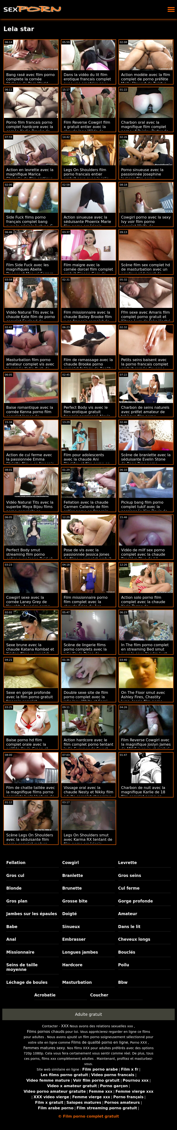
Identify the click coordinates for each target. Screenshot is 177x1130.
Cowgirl (70, 862)
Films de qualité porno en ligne (99, 1042)
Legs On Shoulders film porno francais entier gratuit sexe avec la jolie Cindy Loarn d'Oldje (86, 176)
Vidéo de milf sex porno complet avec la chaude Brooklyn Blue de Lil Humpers (143, 556)
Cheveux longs (134, 939)
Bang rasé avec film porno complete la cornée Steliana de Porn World (30, 79)
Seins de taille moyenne (22, 967)
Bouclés (126, 952)
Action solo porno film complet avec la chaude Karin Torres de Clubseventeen (143, 604)
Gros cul (15, 875)
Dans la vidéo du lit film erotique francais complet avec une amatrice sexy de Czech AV (87, 81)
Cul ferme (129, 888)
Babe (11, 926)
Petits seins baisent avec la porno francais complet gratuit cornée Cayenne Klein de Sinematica (144, 366)
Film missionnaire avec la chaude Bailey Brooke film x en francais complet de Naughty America (88, 319)
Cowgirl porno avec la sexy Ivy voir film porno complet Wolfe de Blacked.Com (146, 224)
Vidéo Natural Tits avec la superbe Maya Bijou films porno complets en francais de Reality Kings (29, 509)
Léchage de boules (26, 982)
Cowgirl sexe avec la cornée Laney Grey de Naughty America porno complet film (28, 604)
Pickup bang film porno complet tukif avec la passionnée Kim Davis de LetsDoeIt (144, 509)
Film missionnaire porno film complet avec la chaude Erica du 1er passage (85, 604)
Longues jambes (80, 952)
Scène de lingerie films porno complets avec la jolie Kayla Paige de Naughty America (85, 651)
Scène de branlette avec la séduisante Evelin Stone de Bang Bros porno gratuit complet (146, 461)
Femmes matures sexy (44, 1048)
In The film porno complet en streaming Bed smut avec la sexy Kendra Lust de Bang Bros (145, 651)
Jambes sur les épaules (31, 913)
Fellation (15, 862)
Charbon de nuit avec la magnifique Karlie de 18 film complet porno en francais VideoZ (143, 794)
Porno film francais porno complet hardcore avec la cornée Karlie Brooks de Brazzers (29, 129)
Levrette (127, 862)
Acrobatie (45, 995)
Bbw (123, 982)
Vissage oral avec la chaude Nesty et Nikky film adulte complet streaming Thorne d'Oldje (88, 794)
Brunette (72, 888)
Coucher (99, 995)
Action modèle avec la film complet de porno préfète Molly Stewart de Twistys (145, 79)
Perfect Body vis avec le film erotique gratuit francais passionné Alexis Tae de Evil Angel (87, 414)
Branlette (72, 875)
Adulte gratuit (88, 1014)
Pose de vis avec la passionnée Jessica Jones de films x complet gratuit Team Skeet (87, 556)
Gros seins (129, 875)
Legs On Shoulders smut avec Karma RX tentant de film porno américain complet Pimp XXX (88, 841)
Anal (11, 939)
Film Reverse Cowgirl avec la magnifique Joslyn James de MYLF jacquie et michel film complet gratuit (146, 746)
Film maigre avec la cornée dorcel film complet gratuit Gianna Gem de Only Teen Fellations (88, 271)
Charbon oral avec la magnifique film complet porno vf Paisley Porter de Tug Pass (144, 129)
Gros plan (16, 901)
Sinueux (71, 926)
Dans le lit (129, 926)
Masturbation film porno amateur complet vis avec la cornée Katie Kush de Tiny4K (30, 366)
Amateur (127, 913)
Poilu (123, 965)
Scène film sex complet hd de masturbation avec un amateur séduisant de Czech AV (145, 271)
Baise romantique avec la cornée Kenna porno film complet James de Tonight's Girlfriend (29, 414)
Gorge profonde (135, 901)
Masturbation (77, 982)
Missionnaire (20, 952)
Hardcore (72, 965)
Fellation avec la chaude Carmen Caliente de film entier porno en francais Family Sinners (86, 509)
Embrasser (74, 939)
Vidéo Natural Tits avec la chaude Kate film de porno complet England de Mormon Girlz (30, 319)
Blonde (13, 888)
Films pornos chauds (46, 1031)
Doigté (69, 913)
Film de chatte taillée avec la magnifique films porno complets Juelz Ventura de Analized (30, 794)
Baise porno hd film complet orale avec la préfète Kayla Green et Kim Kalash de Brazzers (27, 746)
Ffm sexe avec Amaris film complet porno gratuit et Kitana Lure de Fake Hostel (145, 316)
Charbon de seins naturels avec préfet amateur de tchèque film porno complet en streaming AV (145, 414)
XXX (65, 1026)
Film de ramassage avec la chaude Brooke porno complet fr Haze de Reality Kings (88, 366)
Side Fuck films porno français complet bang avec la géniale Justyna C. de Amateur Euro (30, 224)
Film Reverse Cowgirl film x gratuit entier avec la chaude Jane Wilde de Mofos (87, 129)
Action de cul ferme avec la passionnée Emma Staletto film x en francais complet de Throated (30, 461)
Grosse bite (74, 901)
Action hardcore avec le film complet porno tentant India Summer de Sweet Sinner (88, 746)
